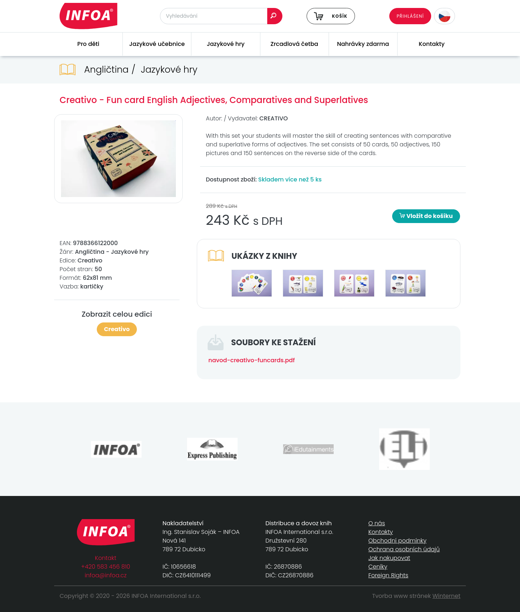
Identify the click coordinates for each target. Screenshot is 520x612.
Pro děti (88, 44)
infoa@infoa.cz (106, 575)
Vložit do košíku (426, 216)
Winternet (447, 596)
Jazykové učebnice (157, 44)
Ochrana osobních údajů (404, 549)
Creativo (117, 329)
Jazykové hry (225, 44)
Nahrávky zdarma (363, 44)
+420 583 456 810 (105, 566)
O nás (376, 523)
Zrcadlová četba (294, 44)
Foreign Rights (388, 575)
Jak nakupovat (389, 558)
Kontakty (432, 44)
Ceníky (377, 566)
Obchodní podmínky (397, 540)
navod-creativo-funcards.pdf (251, 360)
